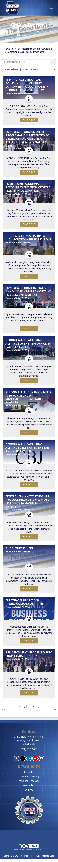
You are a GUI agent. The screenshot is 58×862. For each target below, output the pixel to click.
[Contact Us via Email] (41, 758)
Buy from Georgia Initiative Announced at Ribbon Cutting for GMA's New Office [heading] (28, 291)
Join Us (29, 789)
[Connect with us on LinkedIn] (29, 758)
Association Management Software (29, 847)
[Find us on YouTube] (35, 758)
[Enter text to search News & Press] (26, 61)
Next (54, 707)
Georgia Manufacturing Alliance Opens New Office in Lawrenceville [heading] (27, 343)
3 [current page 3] (29, 707)
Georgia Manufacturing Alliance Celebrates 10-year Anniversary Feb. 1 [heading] (27, 448)
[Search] (53, 61)
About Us (29, 772)
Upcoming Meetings (29, 776)
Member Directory (29, 780)
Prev (3, 707)
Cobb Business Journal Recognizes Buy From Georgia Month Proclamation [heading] (27, 187)
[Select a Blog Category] (29, 69)
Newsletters (29, 785)
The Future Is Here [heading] (19, 548)
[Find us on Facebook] (16, 758)
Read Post (29, 120)
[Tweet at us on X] (23, 758)
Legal (52, 856)
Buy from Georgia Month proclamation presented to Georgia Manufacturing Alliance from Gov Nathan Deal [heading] (27, 138)
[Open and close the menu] (39, 8)
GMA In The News (22, 93)
